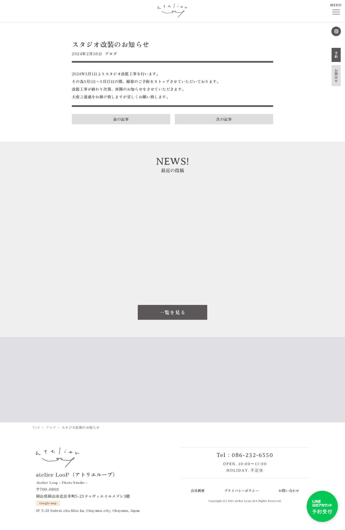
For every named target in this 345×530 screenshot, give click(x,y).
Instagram (336, 31)
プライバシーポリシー (241, 490)
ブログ (111, 53)
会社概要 (198, 490)
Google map (48, 503)
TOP (36, 427)
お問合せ (336, 76)
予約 (336, 54)
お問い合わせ (288, 490)
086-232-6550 (252, 455)
